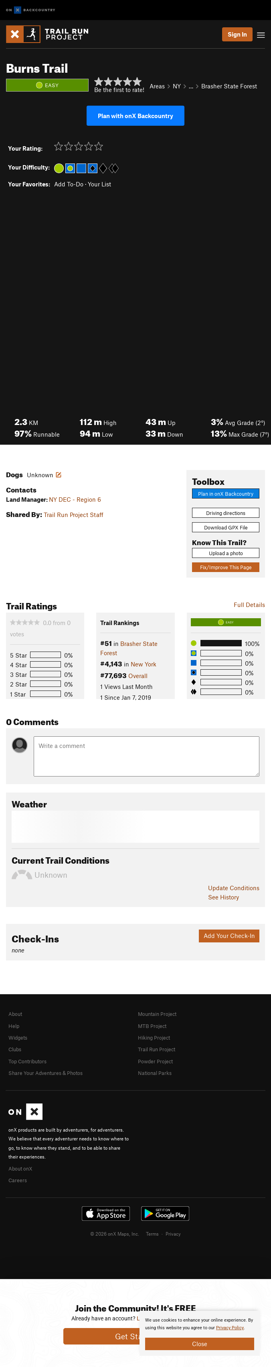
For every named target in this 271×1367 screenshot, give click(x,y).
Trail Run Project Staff (73, 514)
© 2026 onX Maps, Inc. (114, 1233)
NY (177, 86)
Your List (99, 184)
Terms (152, 1233)
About (15, 1014)
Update (233, 887)
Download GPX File (226, 527)
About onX (20, 1168)
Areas (157, 86)
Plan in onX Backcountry (225, 493)
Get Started (135, 1336)
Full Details (249, 604)
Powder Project (155, 1061)
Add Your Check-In (229, 935)
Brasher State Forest (229, 86)
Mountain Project (157, 1014)
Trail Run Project (156, 1049)
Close (199, 1343)
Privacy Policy (230, 1327)
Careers (17, 1180)
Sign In (237, 34)
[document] (199, 1333)
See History (223, 897)
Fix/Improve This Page (226, 567)
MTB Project (152, 1026)
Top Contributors (27, 1061)
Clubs (14, 1049)
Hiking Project (154, 1037)
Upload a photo (226, 553)
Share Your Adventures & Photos (45, 1073)
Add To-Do (68, 184)
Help (13, 1026)
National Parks (155, 1073)
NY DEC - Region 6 (75, 499)
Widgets (17, 1037)
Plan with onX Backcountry (135, 115)
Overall (138, 675)
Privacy (173, 1233)
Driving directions (225, 513)
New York (143, 664)
